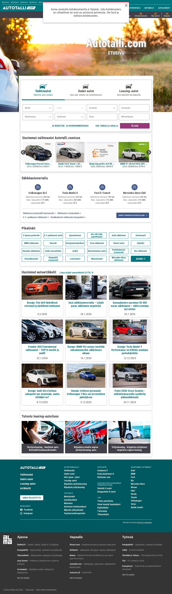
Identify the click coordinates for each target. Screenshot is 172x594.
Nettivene (24, 2)
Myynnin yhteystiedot (73, 510)
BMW (133, 474)
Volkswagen (136, 500)
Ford (133, 477)
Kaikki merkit (137, 507)
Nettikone (33, 2)
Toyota (134, 497)
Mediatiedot (69, 496)
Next (148, 152)
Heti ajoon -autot (72, 477)
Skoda (134, 494)
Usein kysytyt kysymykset (108, 504)
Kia (132, 480)
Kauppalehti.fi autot (106, 491)
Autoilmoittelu (70, 500)
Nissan (134, 487)
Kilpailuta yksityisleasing (75, 484)
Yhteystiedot (103, 514)
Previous (23, 152)
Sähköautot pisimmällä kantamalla (39, 213)
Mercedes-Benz (138, 484)
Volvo (133, 504)
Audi (133, 470)
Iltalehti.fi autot (104, 488)
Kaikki (140, 258)
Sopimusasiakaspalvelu (74, 513)
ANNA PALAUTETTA (32, 497)
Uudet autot (26, 479)
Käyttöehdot (102, 507)
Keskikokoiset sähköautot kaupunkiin (68, 217)
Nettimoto (15, 2)
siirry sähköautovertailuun (132, 215)
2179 (87, 272)
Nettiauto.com (103, 477)
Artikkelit (25, 488)
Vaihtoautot (26, 474)
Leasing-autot (27, 483)
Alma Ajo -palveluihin (144, 522)
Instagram (28, 513)
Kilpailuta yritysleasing (74, 487)
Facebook (28, 509)
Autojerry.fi (102, 470)
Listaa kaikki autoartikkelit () (76, 272)
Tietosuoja (102, 511)
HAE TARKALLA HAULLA (107, 126)
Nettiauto (5, 2)
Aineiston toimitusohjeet (75, 506)
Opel (133, 490)
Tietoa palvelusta (105, 501)
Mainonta (68, 503)
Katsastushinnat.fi (105, 474)
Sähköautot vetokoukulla (69, 213)
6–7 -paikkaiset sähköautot (36, 217)
